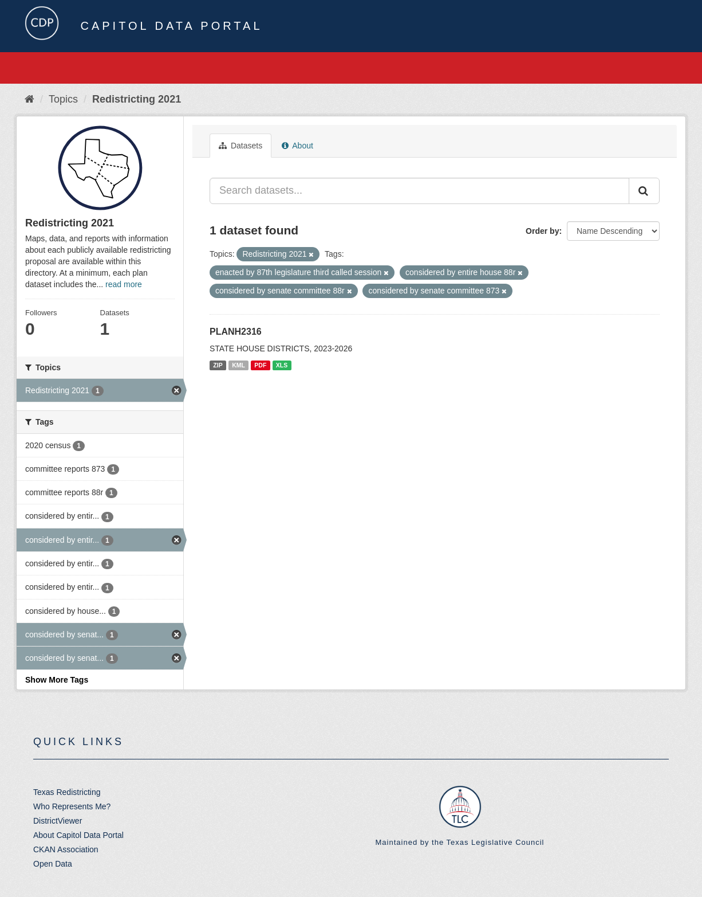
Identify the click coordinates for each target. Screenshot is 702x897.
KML (238, 365)
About (297, 145)
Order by (542, 231)
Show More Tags (56, 679)
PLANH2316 (236, 331)
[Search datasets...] (419, 191)
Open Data (52, 863)
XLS (281, 365)
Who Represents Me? (72, 806)
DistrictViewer (57, 820)
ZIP (217, 365)
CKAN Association (65, 849)
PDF (260, 365)
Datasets (240, 145)
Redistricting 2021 (136, 99)
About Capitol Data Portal (78, 835)
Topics (63, 99)
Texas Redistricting (67, 792)
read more (123, 284)
